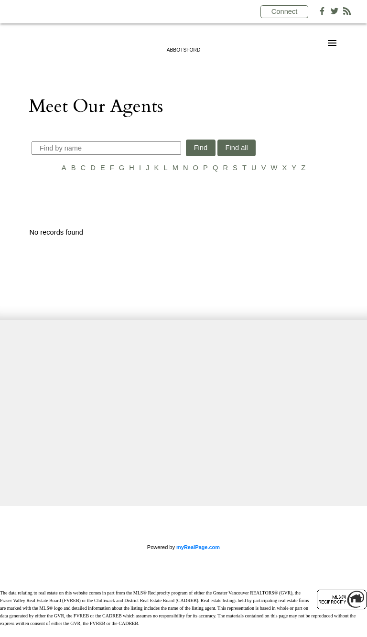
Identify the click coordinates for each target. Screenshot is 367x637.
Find (201, 147)
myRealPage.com (198, 547)
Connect (284, 11)
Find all (237, 147)
